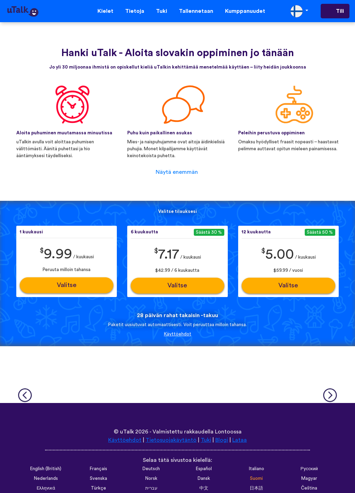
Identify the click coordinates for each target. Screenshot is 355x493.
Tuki (161, 11)
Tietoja (134, 11)
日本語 (256, 488)
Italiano (256, 468)
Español (204, 468)
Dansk (204, 478)
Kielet (105, 11)
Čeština (309, 488)
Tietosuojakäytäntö (171, 440)
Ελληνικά (46, 488)
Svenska (98, 478)
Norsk (151, 478)
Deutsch (151, 468)
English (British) (45, 468)
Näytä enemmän (177, 172)
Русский (309, 468)
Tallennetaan (196, 11)
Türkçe (98, 488)
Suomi (256, 478)
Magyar (309, 478)
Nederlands (46, 478)
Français (98, 468)
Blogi (221, 440)
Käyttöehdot (177, 334)
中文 (203, 488)
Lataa (239, 440)
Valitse (67, 285)
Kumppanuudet (245, 11)
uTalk (127, 431)
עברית (151, 488)
